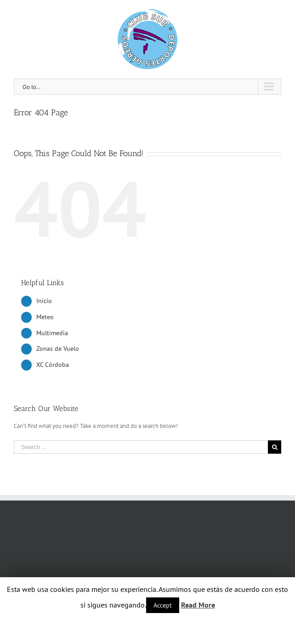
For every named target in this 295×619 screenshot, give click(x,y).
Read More (198, 604)
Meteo (45, 317)
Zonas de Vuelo (57, 348)
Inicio (44, 301)
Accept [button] (162, 605)
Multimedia (52, 333)
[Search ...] (141, 447)
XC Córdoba (52, 364)
